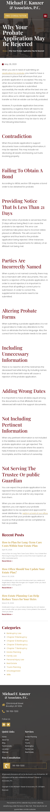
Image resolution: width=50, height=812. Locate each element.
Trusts (27, 743)
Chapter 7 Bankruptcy (17, 648)
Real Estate (12, 663)
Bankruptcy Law (14, 633)
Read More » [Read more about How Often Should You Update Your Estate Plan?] (7, 588)
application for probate (13, 73)
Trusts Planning (14, 667)
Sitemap (5, 752)
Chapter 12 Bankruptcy (17, 640)
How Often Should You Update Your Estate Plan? (23, 570)
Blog (3, 743)
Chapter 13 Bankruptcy (17, 644)
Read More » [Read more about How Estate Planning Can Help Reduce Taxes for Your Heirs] (7, 614)
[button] (45, 16)
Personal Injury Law (15, 659)
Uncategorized (13, 670)
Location (5, 749)
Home (5, 51)
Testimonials (7, 746)
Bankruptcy (29, 746)
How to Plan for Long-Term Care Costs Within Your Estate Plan (22, 544)
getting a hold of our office (35, 513)
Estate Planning (14, 652)
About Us (5, 740)
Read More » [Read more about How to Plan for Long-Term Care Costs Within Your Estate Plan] (7, 561)
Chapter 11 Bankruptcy (17, 637)
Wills (9, 674)
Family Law (12, 655)
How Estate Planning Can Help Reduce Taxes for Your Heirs (20, 597)
